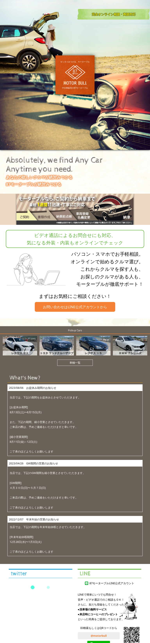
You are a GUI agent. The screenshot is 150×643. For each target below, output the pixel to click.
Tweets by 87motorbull (40, 587)
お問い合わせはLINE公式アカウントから (75, 307)
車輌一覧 (75, 362)
